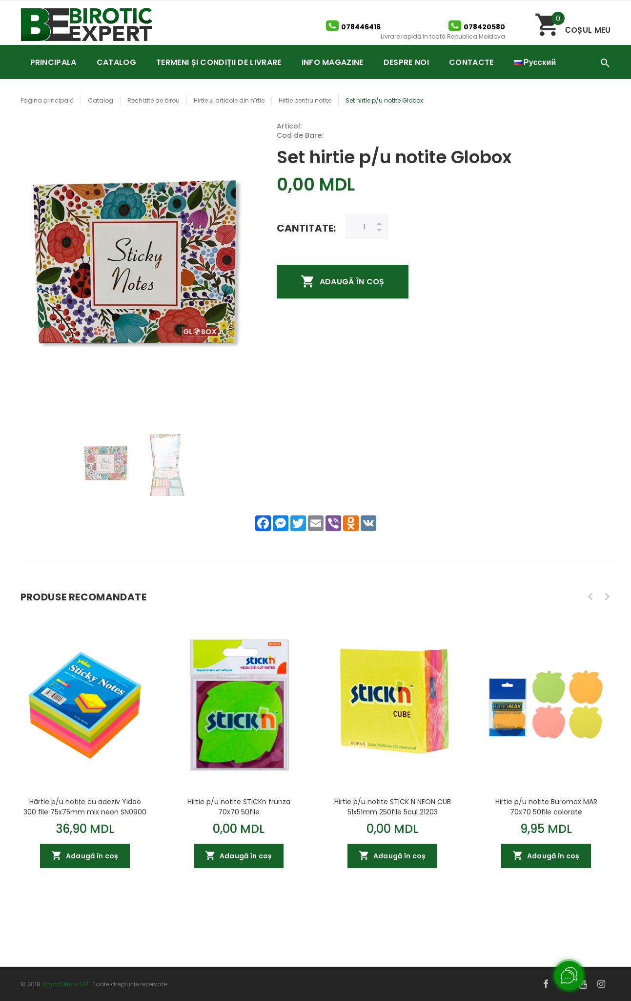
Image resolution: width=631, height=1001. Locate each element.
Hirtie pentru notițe (305, 100)
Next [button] (607, 596)
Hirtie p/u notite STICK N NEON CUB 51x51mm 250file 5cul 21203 (392, 806)
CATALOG (116, 62)
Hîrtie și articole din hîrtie (229, 100)
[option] (105, 465)
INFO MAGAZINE (333, 62)
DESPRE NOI (406, 62)
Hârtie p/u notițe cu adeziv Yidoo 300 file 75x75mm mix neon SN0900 (84, 806)
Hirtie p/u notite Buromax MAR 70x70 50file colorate (546, 806)
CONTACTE (471, 62)
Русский (535, 62)
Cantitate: (306, 227)
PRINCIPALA (53, 62)
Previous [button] (590, 596)
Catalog (100, 100)
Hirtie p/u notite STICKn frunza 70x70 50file (238, 806)
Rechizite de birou (153, 100)
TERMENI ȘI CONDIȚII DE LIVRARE (219, 62)
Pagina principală (47, 100)
